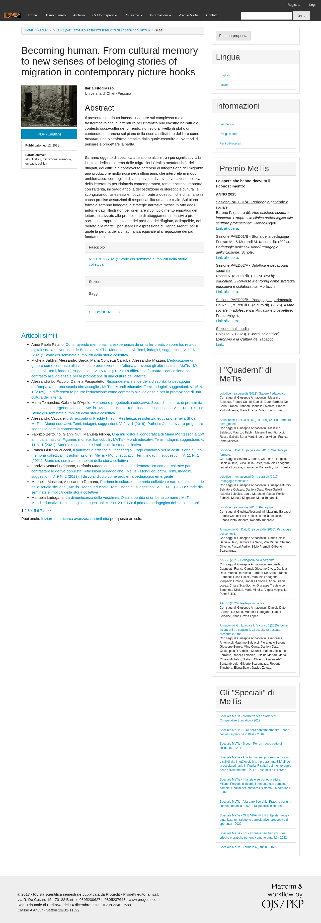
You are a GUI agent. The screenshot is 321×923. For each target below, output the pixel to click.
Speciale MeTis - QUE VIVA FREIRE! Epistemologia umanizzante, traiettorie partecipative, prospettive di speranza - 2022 (254, 820)
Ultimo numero (55, 15)
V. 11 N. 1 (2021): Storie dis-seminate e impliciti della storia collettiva (101, 30)
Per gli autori (228, 134)
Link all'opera (227, 228)
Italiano (224, 85)
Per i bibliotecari (230, 143)
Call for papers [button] (104, 15)
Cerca (301, 16)
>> (49, 510)
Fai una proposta (233, 35)
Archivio (79, 15)
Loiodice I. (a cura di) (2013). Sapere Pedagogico (252, 393)
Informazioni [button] (160, 15)
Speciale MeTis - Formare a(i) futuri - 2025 (248, 847)
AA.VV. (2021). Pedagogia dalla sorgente (247, 560)
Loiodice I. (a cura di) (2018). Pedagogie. (247, 507)
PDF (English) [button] (49, 134)
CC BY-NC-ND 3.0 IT (106, 312)
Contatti (211, 15)
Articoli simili (39, 335)
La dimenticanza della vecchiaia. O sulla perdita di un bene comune (122, 497)
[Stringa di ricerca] (266, 16)
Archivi (43, 30)
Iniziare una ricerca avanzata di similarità (75, 518)
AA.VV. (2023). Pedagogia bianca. (242, 603)
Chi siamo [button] (133, 15)
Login (313, 5)
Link (219, 344)
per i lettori (227, 124)
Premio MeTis (189, 15)
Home (32, 15)
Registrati (294, 5)
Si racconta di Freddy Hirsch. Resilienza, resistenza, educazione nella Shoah (133, 418)
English (224, 75)
